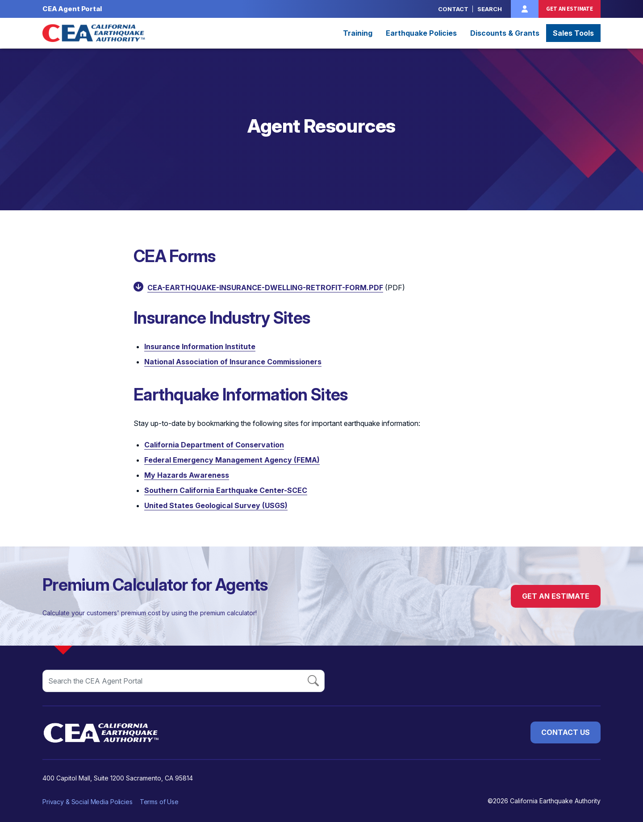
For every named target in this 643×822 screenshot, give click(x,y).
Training (357, 33)
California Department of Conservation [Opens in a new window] (214, 444)
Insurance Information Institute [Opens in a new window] (199, 346)
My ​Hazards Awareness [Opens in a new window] (186, 475)
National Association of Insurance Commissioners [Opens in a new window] (233, 361)
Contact (453, 9)
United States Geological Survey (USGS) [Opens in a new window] (216, 505)
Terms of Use (159, 801)
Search (489, 9)
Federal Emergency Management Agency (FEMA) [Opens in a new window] (232, 459)
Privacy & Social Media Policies (87, 801)
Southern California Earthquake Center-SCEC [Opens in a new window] (225, 490)
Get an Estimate (569, 9)
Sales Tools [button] (573, 33)
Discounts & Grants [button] (504, 33)
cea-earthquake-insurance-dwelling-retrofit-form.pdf (265, 287)
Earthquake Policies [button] (421, 33)
